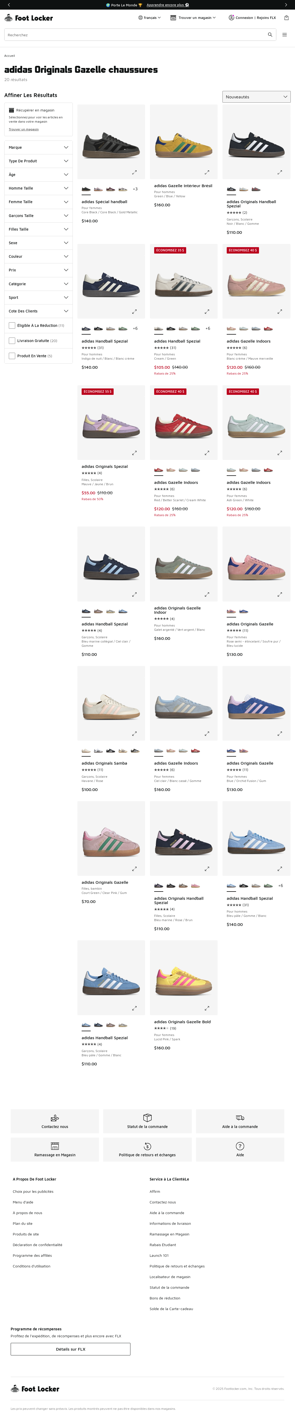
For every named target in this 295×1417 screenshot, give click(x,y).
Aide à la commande (167, 1212)
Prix (38, 270)
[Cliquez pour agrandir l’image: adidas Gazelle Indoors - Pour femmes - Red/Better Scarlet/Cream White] (211, 453)
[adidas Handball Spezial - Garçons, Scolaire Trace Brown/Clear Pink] (98, 611)
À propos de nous (27, 1212)
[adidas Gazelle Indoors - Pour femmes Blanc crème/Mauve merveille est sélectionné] (231, 329)
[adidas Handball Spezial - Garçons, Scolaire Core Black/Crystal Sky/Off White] (110, 611)
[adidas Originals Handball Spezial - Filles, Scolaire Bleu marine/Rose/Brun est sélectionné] (158, 886)
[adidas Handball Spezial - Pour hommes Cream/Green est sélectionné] (158, 329)
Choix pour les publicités (33, 1191)
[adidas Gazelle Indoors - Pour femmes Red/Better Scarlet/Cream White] (268, 329)
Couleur (38, 256)
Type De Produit (38, 161)
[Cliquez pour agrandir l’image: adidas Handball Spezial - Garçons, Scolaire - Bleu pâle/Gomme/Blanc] (138, 1008)
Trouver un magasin (24, 129)
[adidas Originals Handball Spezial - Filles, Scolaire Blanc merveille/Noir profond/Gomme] (171, 886)
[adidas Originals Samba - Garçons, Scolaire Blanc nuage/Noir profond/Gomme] (98, 751)
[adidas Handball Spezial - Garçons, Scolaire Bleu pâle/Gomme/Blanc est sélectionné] (86, 1025)
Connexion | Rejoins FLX (252, 17)
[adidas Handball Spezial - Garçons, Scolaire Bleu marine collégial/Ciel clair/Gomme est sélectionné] (86, 611)
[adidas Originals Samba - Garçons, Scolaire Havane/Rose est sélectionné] (86, 751)
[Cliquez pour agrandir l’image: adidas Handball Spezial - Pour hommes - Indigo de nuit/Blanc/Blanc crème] (138, 312)
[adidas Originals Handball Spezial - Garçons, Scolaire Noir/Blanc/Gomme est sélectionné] (231, 189)
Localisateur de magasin (170, 1276)
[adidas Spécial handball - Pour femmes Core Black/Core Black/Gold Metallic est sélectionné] (86, 189)
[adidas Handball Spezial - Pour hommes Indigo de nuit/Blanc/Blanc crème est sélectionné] (86, 329)
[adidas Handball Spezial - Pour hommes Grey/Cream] (110, 329)
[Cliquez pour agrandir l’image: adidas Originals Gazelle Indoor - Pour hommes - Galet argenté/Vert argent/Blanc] (211, 594)
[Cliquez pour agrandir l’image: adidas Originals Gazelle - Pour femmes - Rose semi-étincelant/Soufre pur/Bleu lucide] (283, 594)
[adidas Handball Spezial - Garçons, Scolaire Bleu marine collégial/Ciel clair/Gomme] (98, 1025)
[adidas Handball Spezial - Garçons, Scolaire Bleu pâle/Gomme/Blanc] (122, 611)
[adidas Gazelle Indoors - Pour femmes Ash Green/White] (243, 329)
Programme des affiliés (32, 1255)
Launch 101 (159, 1255)
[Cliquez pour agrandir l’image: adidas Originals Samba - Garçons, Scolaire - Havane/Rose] (138, 734)
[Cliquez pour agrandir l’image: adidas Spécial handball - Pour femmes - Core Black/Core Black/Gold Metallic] (138, 172)
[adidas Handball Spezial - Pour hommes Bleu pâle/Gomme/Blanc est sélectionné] (231, 886)
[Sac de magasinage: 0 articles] (286, 17)
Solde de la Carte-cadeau (171, 1308)
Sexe (38, 242)
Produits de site (26, 1234)
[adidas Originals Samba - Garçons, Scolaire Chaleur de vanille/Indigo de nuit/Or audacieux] (122, 751)
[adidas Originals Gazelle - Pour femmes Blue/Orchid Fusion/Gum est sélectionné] (231, 751)
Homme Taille (38, 188)
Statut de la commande (169, 1287)
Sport (38, 297)
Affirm (155, 1191)
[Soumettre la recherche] (270, 35)
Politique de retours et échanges (177, 1266)
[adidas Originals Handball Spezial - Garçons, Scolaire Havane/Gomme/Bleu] (243, 189)
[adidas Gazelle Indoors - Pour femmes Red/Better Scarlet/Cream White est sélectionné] (158, 470)
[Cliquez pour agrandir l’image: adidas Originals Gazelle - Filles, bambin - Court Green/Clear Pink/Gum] (138, 869)
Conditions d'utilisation (31, 1266)
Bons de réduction (165, 1298)
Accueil (9, 56)
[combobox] (140, 35)
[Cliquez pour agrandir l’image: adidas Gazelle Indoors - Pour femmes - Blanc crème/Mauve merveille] (283, 312)
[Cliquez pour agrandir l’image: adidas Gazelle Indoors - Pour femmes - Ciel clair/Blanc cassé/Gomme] (211, 734)
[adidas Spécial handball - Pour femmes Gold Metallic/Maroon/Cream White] (110, 189)
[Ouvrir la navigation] (284, 34)
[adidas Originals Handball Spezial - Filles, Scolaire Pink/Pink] (195, 886)
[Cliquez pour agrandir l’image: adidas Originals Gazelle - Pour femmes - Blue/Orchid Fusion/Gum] (283, 734)
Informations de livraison (170, 1223)
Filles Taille (38, 229)
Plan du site (23, 1223)
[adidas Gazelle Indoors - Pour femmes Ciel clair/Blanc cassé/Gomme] (256, 329)
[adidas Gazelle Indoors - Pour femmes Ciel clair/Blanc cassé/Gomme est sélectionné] (158, 751)
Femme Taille (38, 201)
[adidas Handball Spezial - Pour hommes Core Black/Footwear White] (98, 329)
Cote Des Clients (38, 311)
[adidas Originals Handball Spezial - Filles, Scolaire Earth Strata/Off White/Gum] (183, 886)
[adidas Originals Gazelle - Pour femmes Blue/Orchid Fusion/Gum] (243, 611)
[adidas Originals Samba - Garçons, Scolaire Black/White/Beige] (135, 751)
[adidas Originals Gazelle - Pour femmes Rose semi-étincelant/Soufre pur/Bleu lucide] (243, 751)
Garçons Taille (38, 215)
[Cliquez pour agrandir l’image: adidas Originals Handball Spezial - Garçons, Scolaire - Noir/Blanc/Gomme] (283, 172)
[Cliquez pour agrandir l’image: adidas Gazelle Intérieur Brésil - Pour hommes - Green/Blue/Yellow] (211, 172)
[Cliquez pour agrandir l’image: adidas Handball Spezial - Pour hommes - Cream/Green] (211, 312)
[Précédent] (9, 5)
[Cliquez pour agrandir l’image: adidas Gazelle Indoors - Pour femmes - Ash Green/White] (283, 453)
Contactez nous (163, 1202)
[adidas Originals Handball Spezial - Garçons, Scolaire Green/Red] (256, 189)
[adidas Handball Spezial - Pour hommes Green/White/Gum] (122, 329)
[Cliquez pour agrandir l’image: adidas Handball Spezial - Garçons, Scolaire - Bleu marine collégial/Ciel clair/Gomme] (138, 594)
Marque (38, 147)
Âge (38, 174)
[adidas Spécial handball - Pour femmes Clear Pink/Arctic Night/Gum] (98, 189)
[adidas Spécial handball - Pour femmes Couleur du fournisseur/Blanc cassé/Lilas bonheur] (122, 189)
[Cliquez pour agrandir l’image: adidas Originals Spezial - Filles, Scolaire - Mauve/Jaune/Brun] (138, 453)
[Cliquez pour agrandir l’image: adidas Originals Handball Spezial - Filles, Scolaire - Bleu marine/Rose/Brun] (211, 869)
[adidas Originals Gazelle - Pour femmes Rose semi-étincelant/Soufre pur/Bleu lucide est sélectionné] (231, 611)
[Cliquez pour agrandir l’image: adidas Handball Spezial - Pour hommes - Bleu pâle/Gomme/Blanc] (283, 869)
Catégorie (38, 284)
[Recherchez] (140, 35)
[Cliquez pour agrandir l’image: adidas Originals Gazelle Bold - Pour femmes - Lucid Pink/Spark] (211, 1008)
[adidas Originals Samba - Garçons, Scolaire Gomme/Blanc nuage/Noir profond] (110, 751)
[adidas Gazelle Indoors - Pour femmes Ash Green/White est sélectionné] (231, 470)
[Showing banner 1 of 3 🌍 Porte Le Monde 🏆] (147, 5)
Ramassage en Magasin (169, 1234)
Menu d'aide (23, 1202)
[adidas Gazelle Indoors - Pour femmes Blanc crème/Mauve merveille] (171, 470)
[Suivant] (286, 5)
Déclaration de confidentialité (37, 1244)
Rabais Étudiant (163, 1244)
